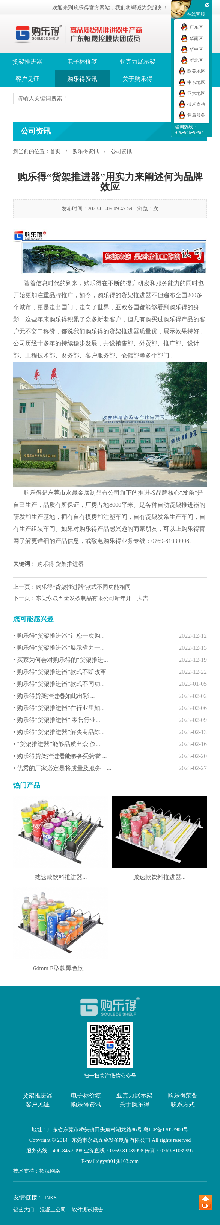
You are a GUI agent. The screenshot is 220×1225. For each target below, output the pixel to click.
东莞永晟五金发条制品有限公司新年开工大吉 (92, 598)
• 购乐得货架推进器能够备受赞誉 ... (110, 756)
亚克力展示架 (137, 61)
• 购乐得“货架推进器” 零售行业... (110, 720)
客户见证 (27, 79)
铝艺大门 (23, 1210)
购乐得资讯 (82, 79)
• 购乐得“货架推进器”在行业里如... (110, 708)
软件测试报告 (87, 1210)
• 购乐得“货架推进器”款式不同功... (110, 684)
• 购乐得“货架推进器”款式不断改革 (110, 672)
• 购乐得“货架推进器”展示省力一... (110, 648)
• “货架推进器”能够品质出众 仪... (110, 744)
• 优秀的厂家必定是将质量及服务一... (110, 768)
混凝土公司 (53, 1210)
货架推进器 (27, 61)
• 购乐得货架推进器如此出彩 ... (110, 696)
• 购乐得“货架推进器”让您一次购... (110, 636)
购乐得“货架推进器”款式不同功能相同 (83, 587)
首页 (55, 151)
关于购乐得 (137, 79)
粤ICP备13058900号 (165, 1129)
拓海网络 (49, 1171)
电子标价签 (82, 61)
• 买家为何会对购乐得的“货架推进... (110, 660)
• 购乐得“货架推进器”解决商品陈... (110, 732)
